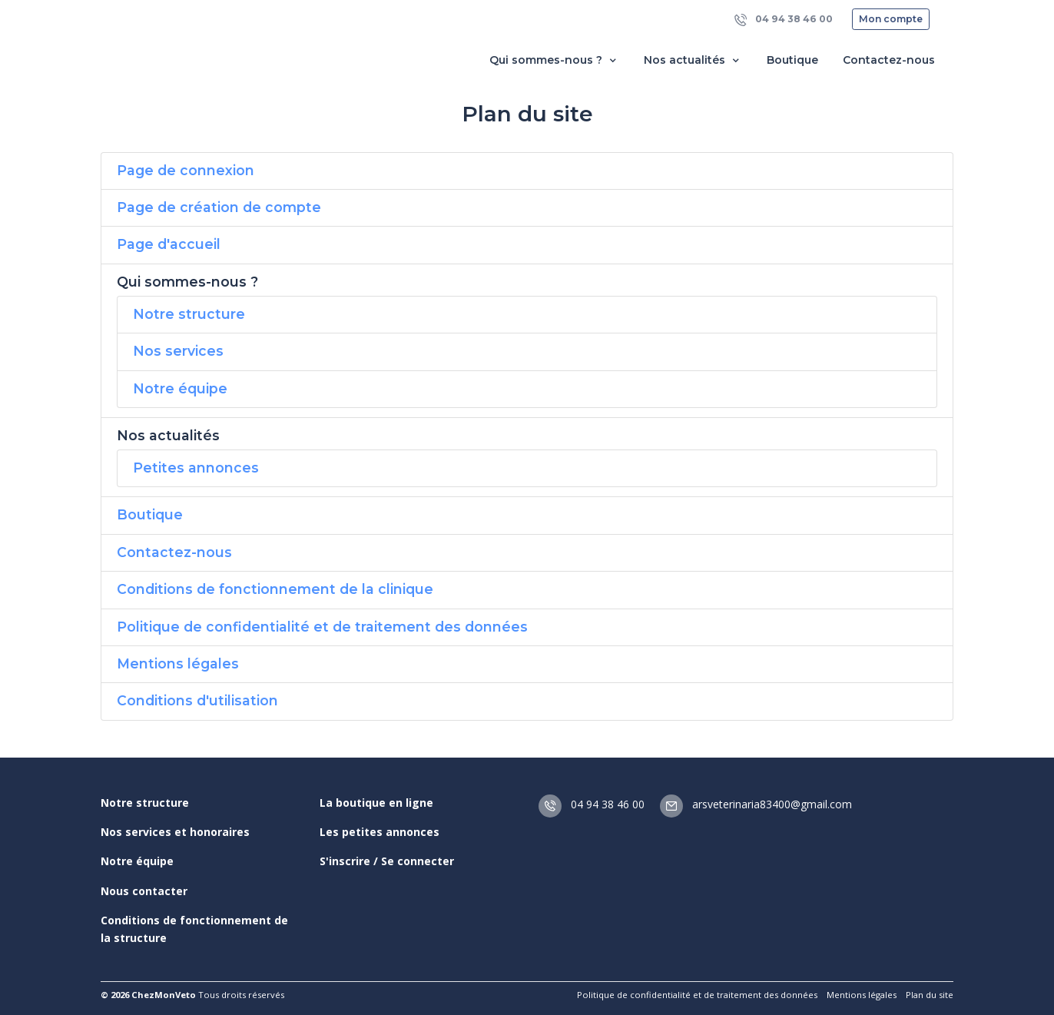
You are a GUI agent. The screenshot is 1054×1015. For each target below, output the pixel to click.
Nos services (178, 351)
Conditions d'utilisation (197, 700)
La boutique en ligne (376, 802)
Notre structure (189, 314)
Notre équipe (180, 388)
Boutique (792, 60)
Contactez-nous (889, 60)
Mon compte (891, 19)
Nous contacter (144, 891)
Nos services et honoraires (175, 831)
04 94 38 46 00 (783, 19)
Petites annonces (196, 467)
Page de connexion (185, 170)
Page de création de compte (219, 207)
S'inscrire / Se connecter (387, 861)
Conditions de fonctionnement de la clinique (275, 589)
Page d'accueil (168, 244)
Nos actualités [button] (693, 60)
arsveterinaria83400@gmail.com (756, 804)
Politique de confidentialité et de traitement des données (322, 627)
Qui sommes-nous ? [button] (554, 60)
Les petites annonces (379, 831)
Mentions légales (178, 663)
